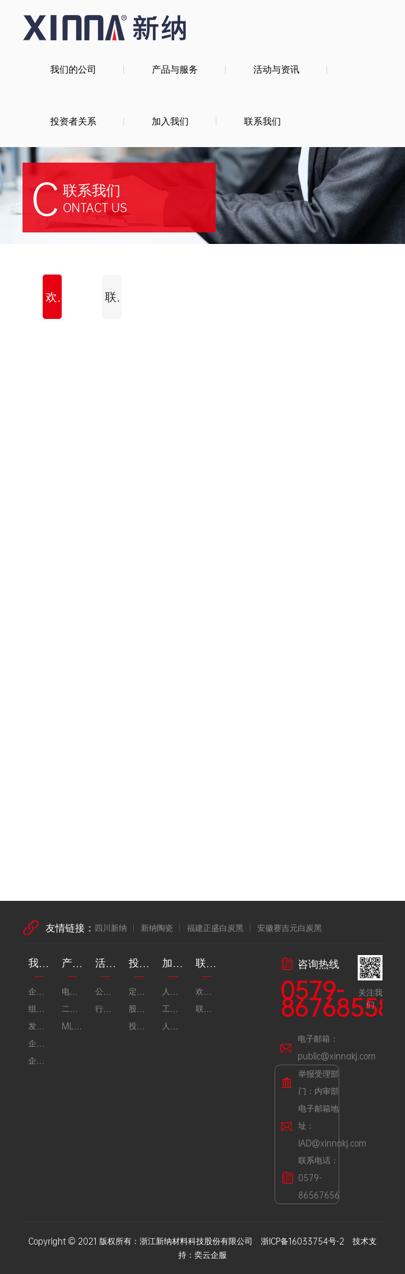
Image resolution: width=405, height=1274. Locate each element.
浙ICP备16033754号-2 (302, 1241)
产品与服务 (175, 69)
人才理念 (173, 991)
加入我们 (170, 120)
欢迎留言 (54, 296)
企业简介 (39, 991)
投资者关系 (73, 120)
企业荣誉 (39, 1060)
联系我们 (262, 120)
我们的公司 (73, 69)
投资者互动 (140, 1026)
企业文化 (39, 1043)
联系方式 (113, 296)
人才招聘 (173, 1026)
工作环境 (173, 1008)
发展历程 (39, 1026)
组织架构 (39, 1008)
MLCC (73, 1026)
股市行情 (140, 1008)
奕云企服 (210, 1255)
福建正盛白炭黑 (215, 928)
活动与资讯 (276, 69)
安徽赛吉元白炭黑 (289, 928)
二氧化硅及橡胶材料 (73, 1008)
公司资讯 (106, 991)
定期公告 (140, 991)
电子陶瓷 (73, 991)
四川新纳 (111, 928)
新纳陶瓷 (157, 928)
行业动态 (106, 1008)
